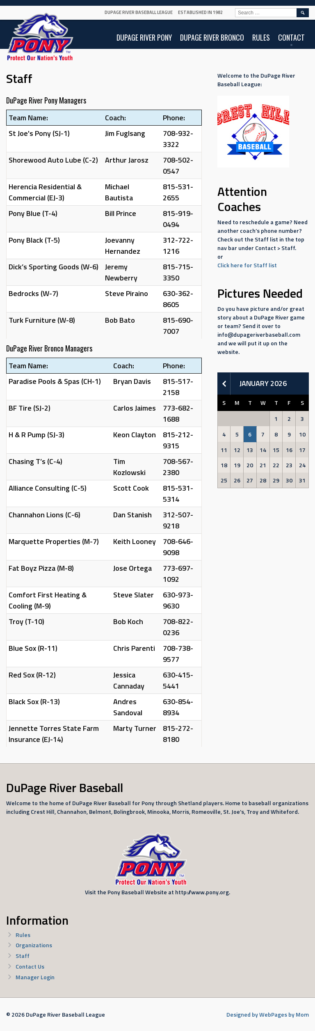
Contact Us (30, 966)
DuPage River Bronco (212, 37)
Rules (261, 37)
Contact (291, 37)
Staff (23, 955)
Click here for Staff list (247, 265)
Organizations (34, 945)
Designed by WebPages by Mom (267, 1014)
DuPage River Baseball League (139, 12)
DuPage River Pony (144, 37)
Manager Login (35, 977)
